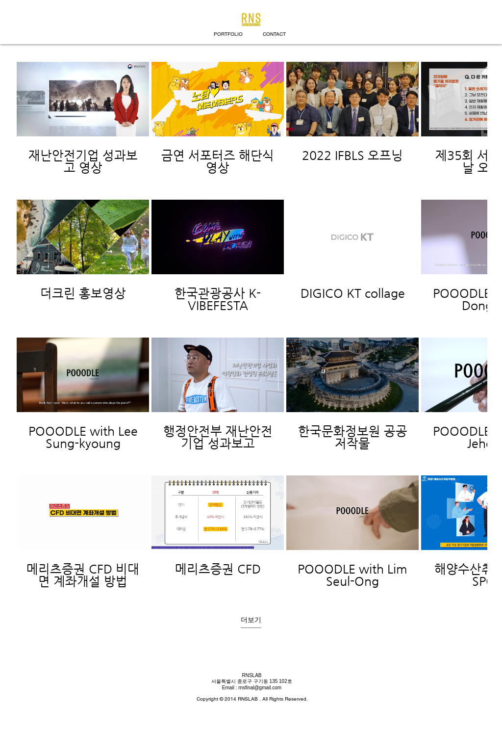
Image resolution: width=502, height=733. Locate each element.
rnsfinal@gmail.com (259, 687)
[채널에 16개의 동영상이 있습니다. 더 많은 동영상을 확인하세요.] (251, 325)
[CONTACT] (274, 34)
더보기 (251, 620)
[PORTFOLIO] (228, 34)
